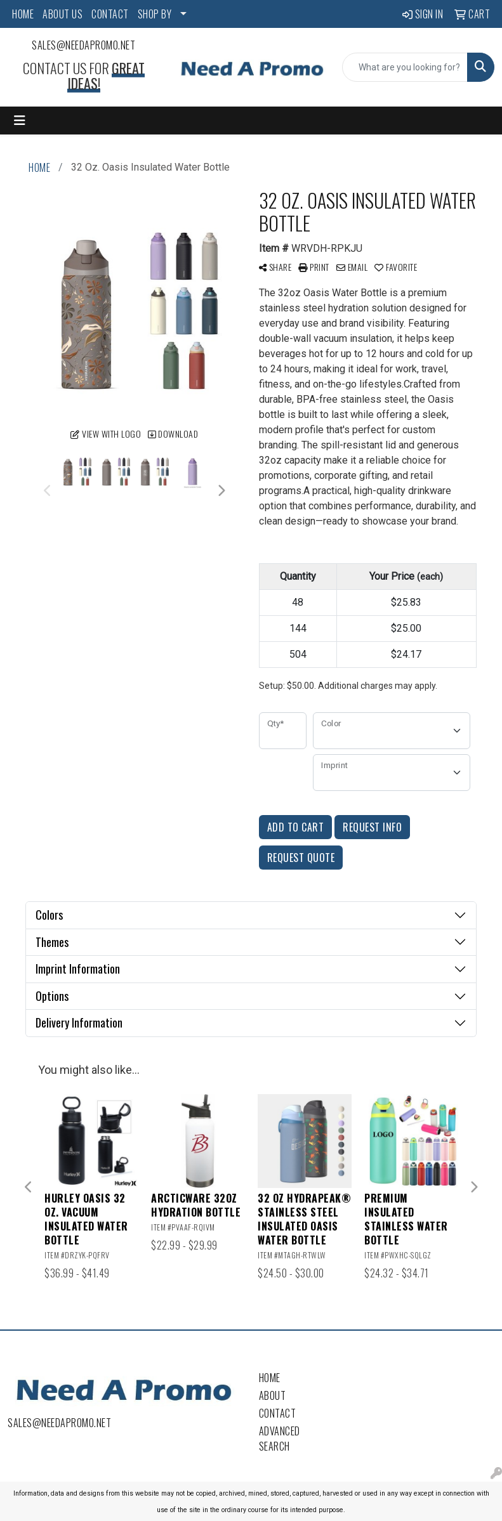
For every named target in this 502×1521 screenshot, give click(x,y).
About (272, 1395)
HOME (23, 14)
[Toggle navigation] (19, 120)
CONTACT (110, 14)
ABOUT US (63, 14)
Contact (277, 1413)
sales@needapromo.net (83, 45)
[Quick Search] (405, 67)
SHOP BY (155, 14)
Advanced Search (279, 1438)
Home (270, 1377)
